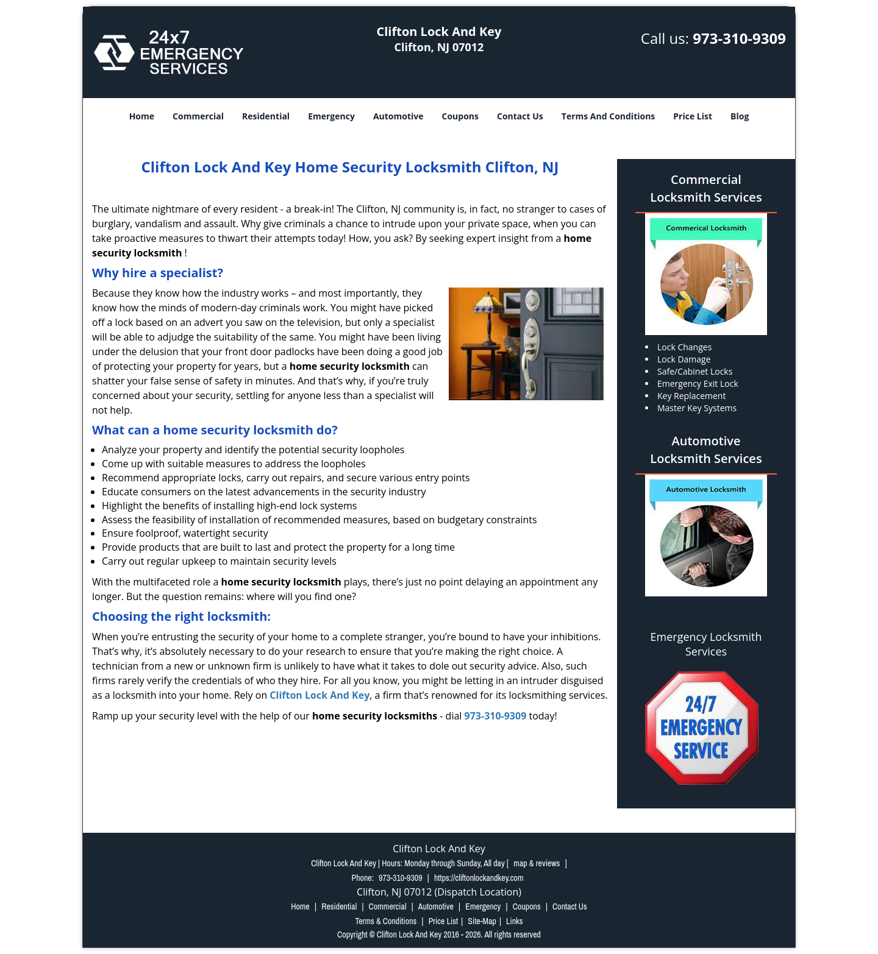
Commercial (198, 116)
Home (141, 116)
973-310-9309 (739, 38)
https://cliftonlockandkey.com (479, 877)
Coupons (460, 116)
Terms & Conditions (385, 921)
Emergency (331, 116)
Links (514, 921)
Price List (692, 116)
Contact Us (520, 116)
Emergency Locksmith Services (706, 644)
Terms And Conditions (608, 116)
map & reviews (537, 863)
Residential (266, 116)
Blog (739, 116)
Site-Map (482, 921)
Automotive (398, 116)
